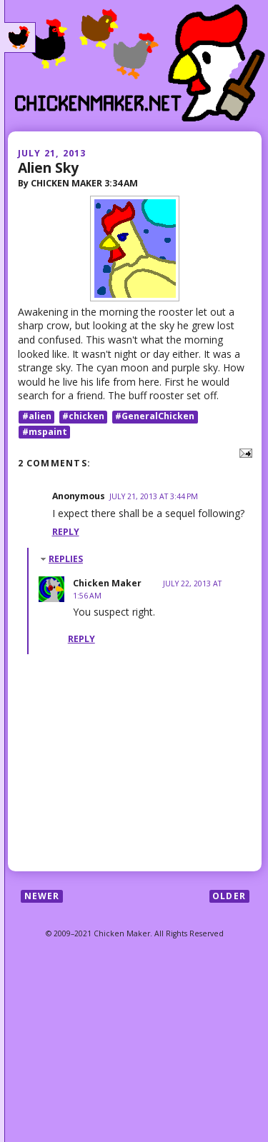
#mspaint (44, 432)
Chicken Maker (107, 583)
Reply (65, 532)
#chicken (83, 417)
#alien (36, 417)
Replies (66, 559)
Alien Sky (48, 167)
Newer (42, 896)
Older (229, 896)
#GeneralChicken (154, 417)
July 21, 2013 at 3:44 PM (153, 496)
